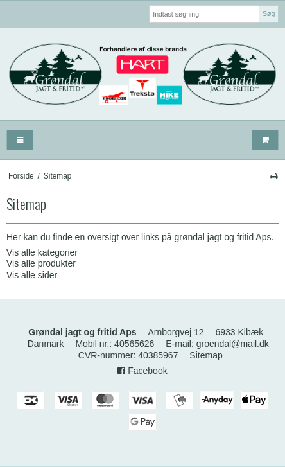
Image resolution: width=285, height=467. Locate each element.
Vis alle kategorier (42, 252)
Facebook (142, 371)
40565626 (134, 344)
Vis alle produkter (41, 263)
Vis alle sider (31, 275)
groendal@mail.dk (232, 344)
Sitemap (205, 355)
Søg (269, 13)
